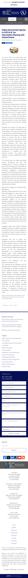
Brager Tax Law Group (18, 569)
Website (14, 527)
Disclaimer (14, 535)
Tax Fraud (5, 340)
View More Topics (6, 366)
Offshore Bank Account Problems (11, 338)
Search (14, 450)
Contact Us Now (14, 433)
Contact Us (14, 540)
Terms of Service (19, 549)
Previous (5, 305)
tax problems (22, 270)
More (20, 19)
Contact (12, 19)
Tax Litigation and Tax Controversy (16, 297)
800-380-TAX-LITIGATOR (19, 290)
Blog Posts (14, 543)
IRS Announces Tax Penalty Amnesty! (11, 330)
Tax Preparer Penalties (8, 357)
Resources (14, 530)
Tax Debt (5, 345)
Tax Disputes (6, 350)
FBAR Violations (10, 295)
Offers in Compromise (8, 364)
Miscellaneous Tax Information (10, 352)
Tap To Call (14, 4)
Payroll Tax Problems (8, 354)
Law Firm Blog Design (14, 576)
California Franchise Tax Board (10, 359)
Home (4, 19)
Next (15, 305)
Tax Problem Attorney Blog (14, 12)
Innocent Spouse (7, 361)
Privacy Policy (14, 532)
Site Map (14, 538)
